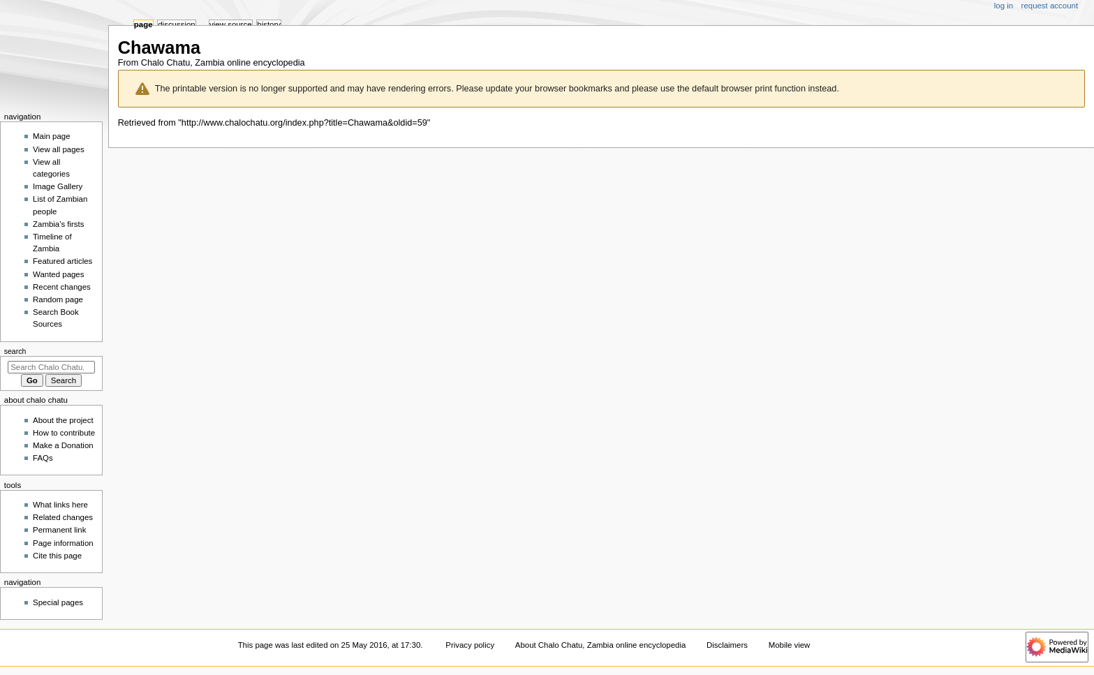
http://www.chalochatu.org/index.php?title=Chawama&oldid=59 (304, 123)
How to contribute (64, 433)
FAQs (43, 458)
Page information (63, 543)
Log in (1003, 5)
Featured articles (62, 261)
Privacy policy (469, 645)
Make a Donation (63, 445)
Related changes (63, 517)
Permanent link (59, 530)
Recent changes (62, 287)
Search (15, 351)
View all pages (58, 149)
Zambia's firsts (58, 224)
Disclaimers (727, 645)
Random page (58, 299)
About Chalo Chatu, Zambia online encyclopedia (600, 645)
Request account (1050, 5)
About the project (63, 420)
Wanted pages (58, 274)
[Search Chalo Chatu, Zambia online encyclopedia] (51, 367)
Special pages (58, 602)
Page (143, 24)
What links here (60, 504)
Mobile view (790, 645)
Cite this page (57, 555)
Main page (52, 136)
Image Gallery (57, 186)
